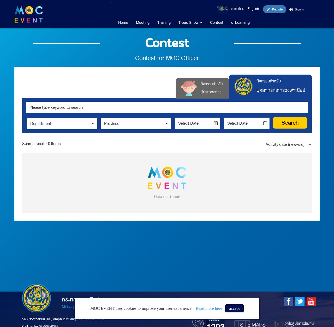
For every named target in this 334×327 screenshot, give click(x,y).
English (253, 8)
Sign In (296, 9)
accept (234, 308)
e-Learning (240, 22)
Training (164, 22)
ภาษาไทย (237, 8)
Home (123, 22)
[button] (62, 123)
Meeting (143, 22)
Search (290, 123)
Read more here (209, 308)
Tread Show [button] (190, 22)
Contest (216, 22)
